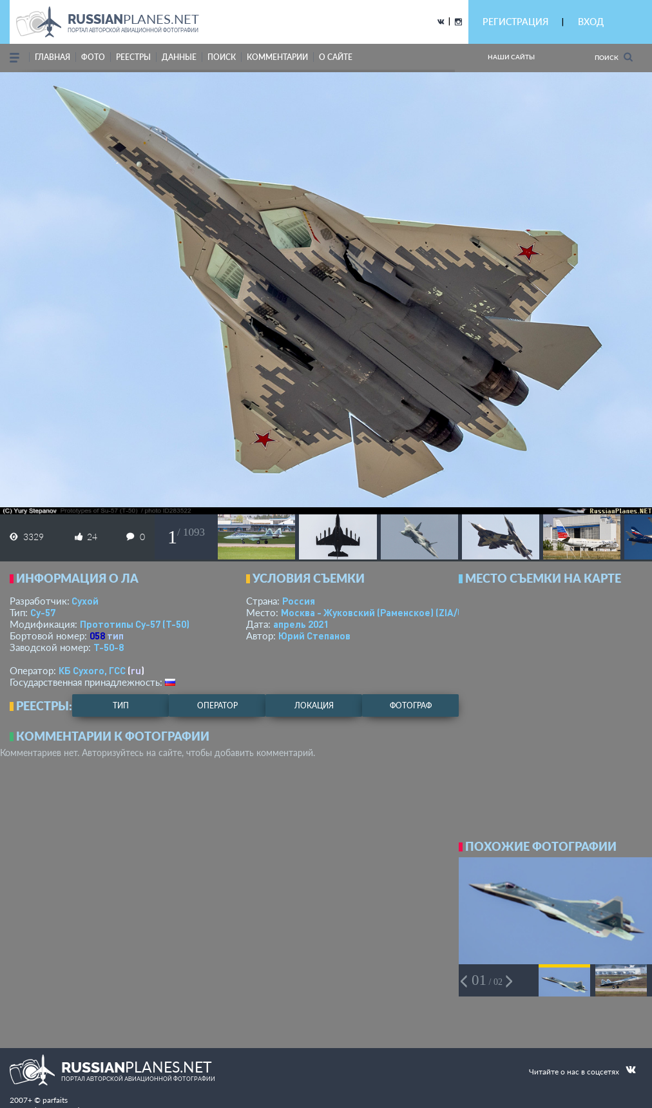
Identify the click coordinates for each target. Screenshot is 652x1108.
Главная (52, 57)
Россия (298, 601)
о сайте (335, 57)
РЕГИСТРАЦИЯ (515, 21)
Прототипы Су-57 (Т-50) (134, 624)
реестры (133, 57)
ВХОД (591, 21)
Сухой (85, 601)
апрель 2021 (301, 624)
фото (93, 57)
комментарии (277, 57)
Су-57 (42, 612)
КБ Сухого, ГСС (92, 670)
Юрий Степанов (314, 635)
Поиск (614, 57)
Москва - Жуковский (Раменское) (384, 612)
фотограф (411, 705)
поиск (221, 57)
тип (115, 635)
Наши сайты (511, 57)
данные (179, 57)
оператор (217, 705)
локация (314, 705)
